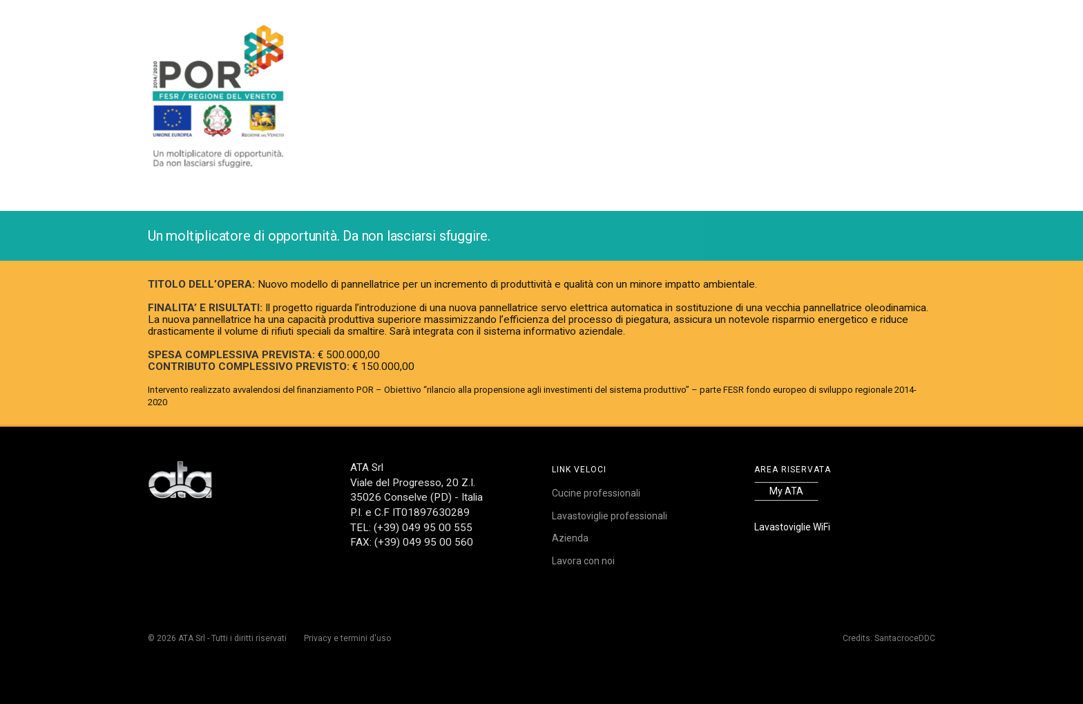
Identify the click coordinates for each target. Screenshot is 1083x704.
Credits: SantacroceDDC (889, 638)
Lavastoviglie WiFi (792, 526)
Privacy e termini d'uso (347, 638)
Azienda (570, 538)
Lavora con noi (583, 560)
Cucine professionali (596, 493)
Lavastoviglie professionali (609, 515)
